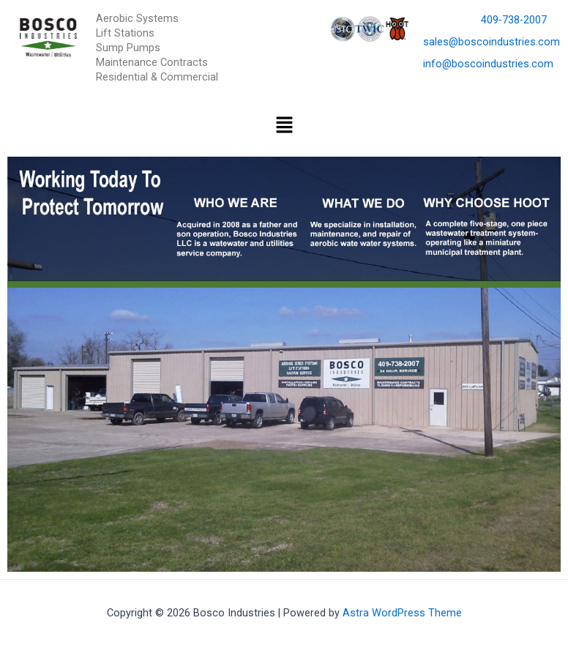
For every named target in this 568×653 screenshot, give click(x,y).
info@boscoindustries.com (488, 63)
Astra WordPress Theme (402, 612)
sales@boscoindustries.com (491, 41)
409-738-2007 (514, 19)
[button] (284, 126)
